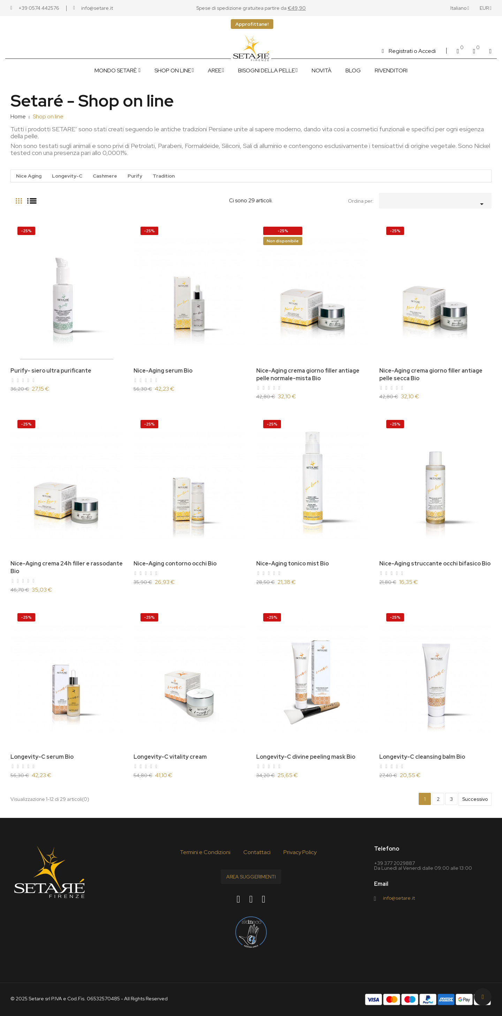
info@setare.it (399, 898)
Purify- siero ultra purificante (50, 370)
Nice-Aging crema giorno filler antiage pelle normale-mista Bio (307, 374)
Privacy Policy (300, 852)
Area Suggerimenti (251, 877)
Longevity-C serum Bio (42, 756)
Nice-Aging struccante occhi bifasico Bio (434, 563)
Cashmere (105, 176)
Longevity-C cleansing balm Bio (422, 756)
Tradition (164, 176)
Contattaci (257, 852)
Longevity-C (67, 176)
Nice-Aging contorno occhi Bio (175, 563)
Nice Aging (28, 176)
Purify (135, 176)
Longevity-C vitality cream (170, 756)
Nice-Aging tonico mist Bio (292, 563)
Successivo (475, 799)
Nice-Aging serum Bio (163, 370)
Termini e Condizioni (205, 852)
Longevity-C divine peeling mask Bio (305, 756)
